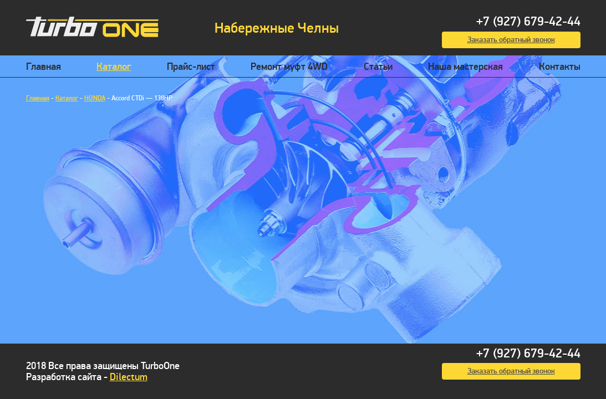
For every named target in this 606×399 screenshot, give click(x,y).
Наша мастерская (465, 66)
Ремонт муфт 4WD (289, 66)
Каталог (113, 66)
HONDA (94, 98)
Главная (43, 66)
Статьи (378, 66)
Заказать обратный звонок (511, 39)
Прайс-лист (191, 66)
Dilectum (128, 377)
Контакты (559, 66)
